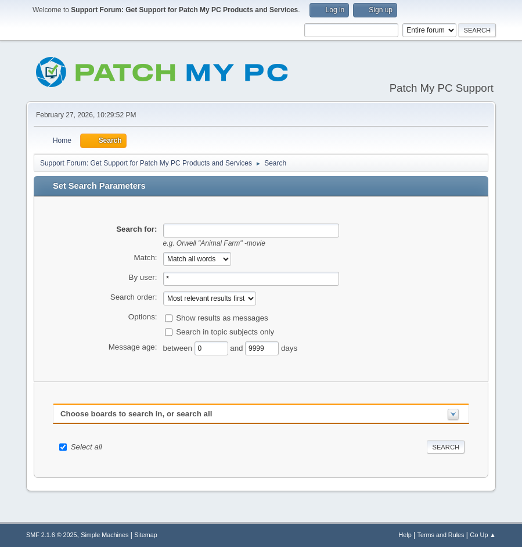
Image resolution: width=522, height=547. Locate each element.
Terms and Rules (441, 534)
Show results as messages (222, 317)
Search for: (136, 229)
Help (405, 534)
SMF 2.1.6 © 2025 (51, 534)
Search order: (133, 297)
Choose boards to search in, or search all (136, 413)
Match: (145, 257)
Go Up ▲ (483, 534)
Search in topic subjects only (225, 331)
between (179, 347)
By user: (143, 277)
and (237, 347)
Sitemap (145, 534)
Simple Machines (104, 534)
